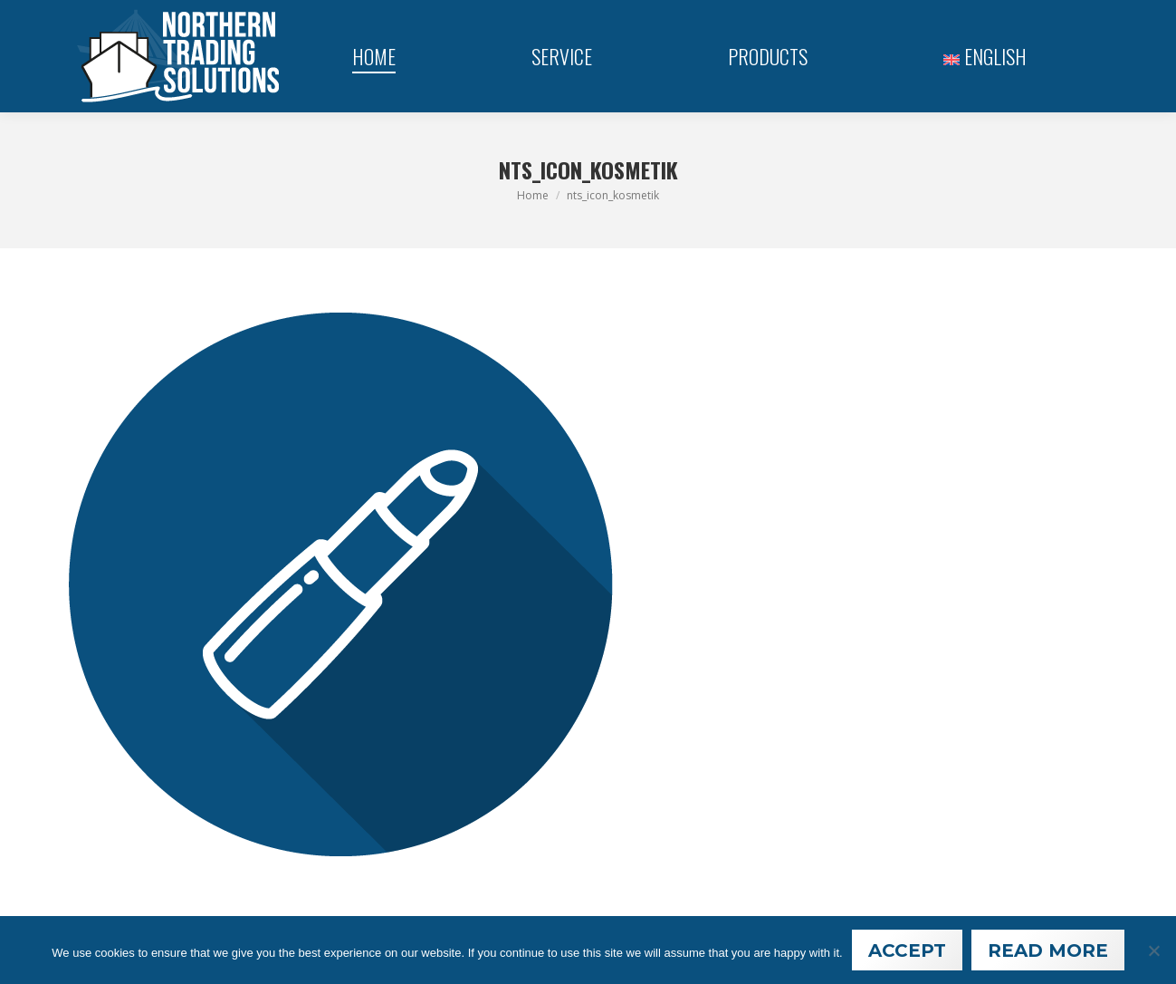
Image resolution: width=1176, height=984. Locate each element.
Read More (1048, 950)
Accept (907, 950)
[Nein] (1153, 950)
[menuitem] (985, 56)
